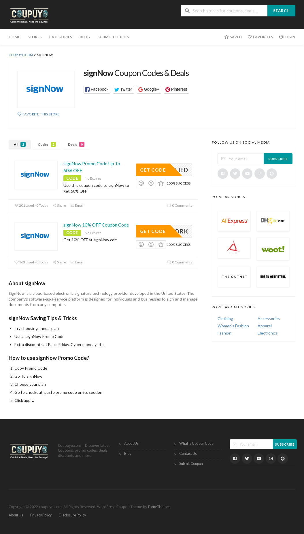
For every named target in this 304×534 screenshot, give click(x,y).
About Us (131, 443)
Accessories (269, 318)
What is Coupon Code (196, 443)
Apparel (265, 325)
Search (281, 10)
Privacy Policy (41, 515)
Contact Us (188, 453)
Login (287, 36)
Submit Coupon (114, 36)
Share (59, 205)
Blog (85, 36)
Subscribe (278, 159)
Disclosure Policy (72, 515)
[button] (97, 90)
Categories (60, 36)
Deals (76, 144)
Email (77, 205)
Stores (35, 36)
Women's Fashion (233, 325)
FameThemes (159, 506)
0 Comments (179, 205)
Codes (47, 144)
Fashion (224, 332)
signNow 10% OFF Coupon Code (96, 224)
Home (14, 36)
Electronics (268, 332)
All (20, 144)
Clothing (225, 318)
